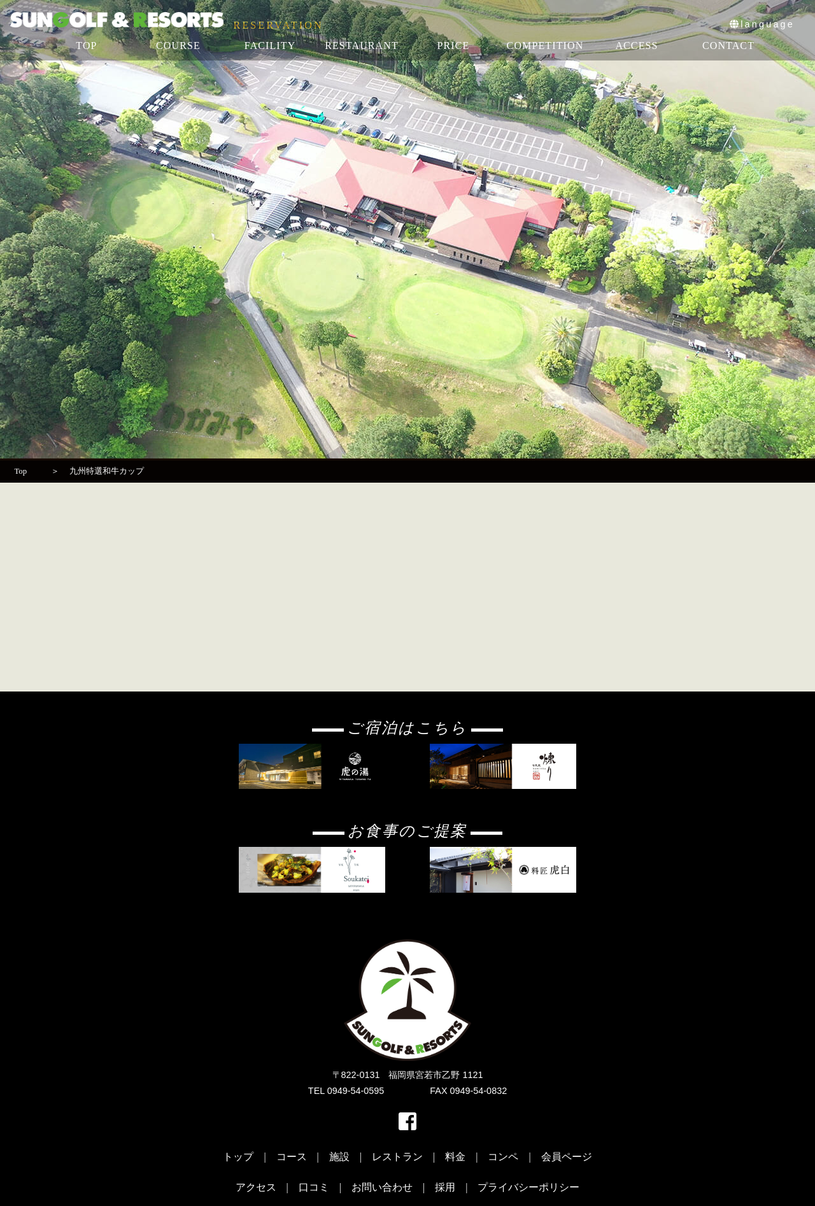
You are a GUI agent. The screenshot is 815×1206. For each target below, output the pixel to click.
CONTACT (728, 45)
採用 (445, 1187)
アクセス (256, 1187)
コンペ (503, 1156)
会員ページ (566, 1156)
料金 (455, 1156)
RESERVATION (278, 25)
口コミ (314, 1187)
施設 (339, 1156)
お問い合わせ (382, 1187)
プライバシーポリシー (528, 1187)
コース (291, 1156)
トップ (238, 1156)
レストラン (397, 1156)
